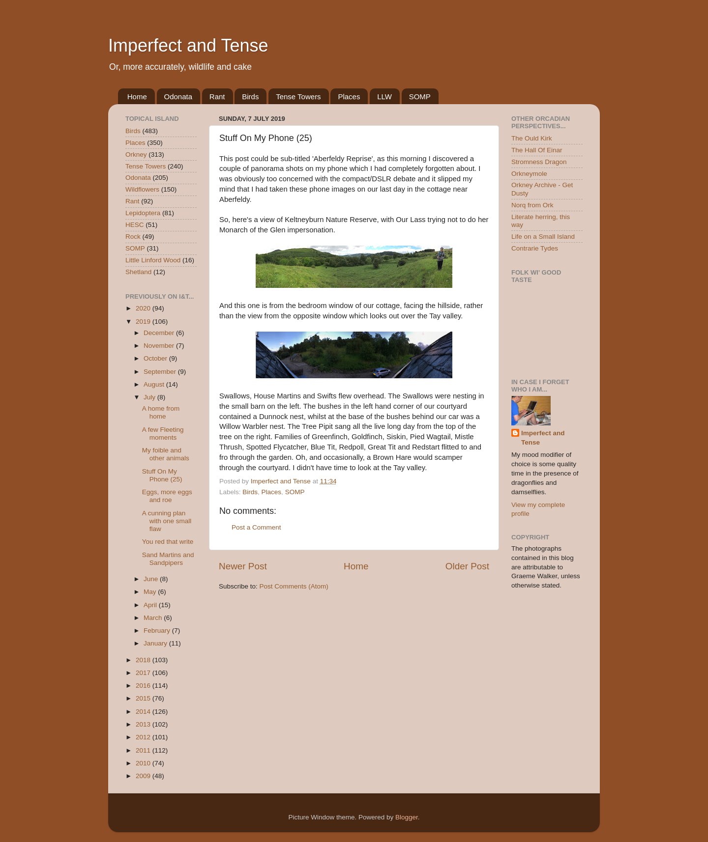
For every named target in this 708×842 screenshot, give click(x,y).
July (150, 397)
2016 (144, 685)
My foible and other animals (165, 454)
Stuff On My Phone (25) (162, 475)
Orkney (136, 154)
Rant (217, 96)
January (156, 643)
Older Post (467, 566)
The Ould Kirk (531, 138)
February (158, 630)
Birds (250, 96)
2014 (144, 711)
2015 (144, 698)
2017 (144, 672)
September (161, 371)
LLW (384, 96)
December (160, 333)
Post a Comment (256, 527)
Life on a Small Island (543, 236)
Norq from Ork (532, 205)
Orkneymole (529, 173)
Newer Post (243, 566)
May (151, 591)
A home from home (161, 412)
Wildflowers (142, 189)
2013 (144, 724)
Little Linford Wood (152, 260)
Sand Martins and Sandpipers (168, 558)
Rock (133, 236)
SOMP (420, 96)
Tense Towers (298, 96)
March (154, 617)
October (156, 358)
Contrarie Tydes (534, 248)
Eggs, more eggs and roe (167, 496)
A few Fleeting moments (163, 433)
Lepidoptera (142, 213)
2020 (144, 308)
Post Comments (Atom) (294, 586)
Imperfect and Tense (188, 45)
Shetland (138, 272)
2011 (144, 750)
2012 (144, 737)
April (151, 605)
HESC (134, 224)
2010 (144, 763)
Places (349, 96)
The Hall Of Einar (536, 150)
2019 (144, 321)
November (160, 345)
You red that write (168, 541)
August (155, 384)
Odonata (178, 96)
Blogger (406, 817)
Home (137, 96)
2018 (144, 660)
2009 (144, 776)
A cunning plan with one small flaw (167, 521)
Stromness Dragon (539, 162)
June (152, 579)
